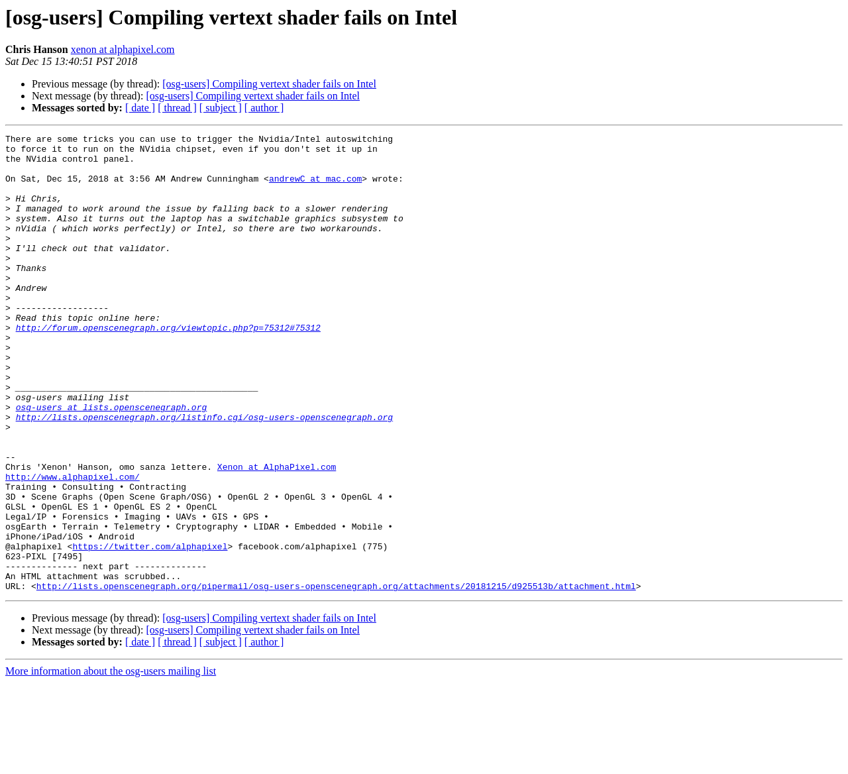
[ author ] (264, 107)
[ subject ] (220, 107)
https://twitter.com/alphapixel (149, 630)
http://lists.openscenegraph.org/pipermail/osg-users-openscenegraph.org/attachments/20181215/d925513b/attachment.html (336, 677)
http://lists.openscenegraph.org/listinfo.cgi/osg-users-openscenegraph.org (204, 474)
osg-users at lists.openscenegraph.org (111, 463)
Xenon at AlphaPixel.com (276, 534)
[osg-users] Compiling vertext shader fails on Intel (269, 83)
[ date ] (140, 107)
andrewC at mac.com (315, 188)
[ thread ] (177, 107)
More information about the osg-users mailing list (110, 762)
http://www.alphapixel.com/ (72, 546)
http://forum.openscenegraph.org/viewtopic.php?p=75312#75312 (168, 367)
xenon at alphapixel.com (123, 49)
